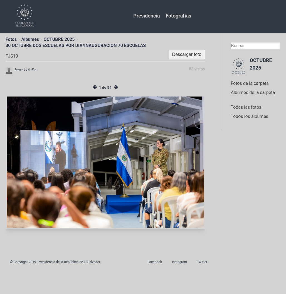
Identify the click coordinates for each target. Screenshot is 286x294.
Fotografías (178, 16)
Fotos (11, 39)
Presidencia (146, 16)
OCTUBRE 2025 (59, 39)
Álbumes (30, 39)
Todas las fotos (246, 107)
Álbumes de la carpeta (253, 92)
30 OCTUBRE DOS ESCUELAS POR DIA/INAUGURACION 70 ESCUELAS (76, 45)
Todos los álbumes (249, 116)
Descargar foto (186, 54)
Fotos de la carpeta (249, 83)
